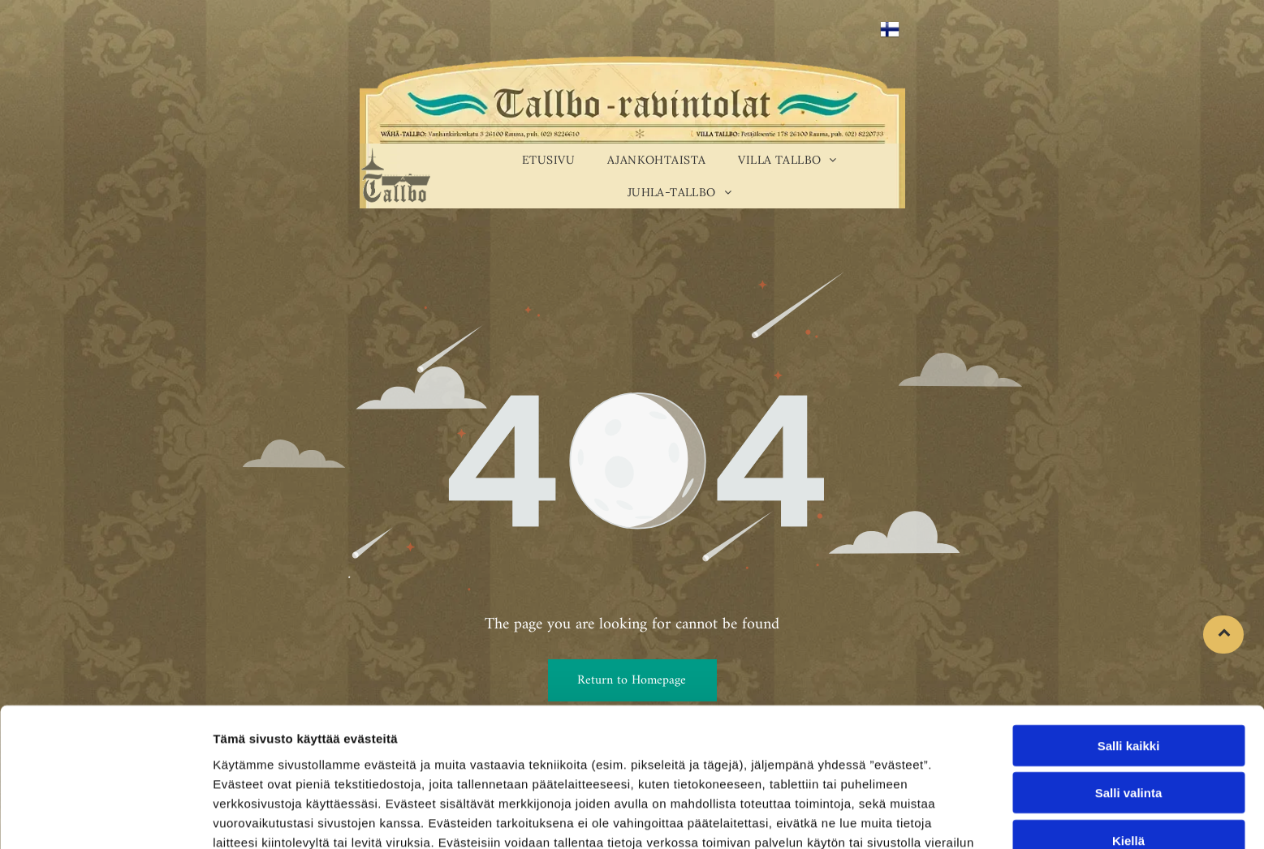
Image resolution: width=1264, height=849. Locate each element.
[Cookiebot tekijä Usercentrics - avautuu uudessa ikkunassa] (105, 817)
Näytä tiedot (868, 817)
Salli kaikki (1129, 648)
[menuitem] (548, 160)
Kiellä (1128, 743)
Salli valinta (1129, 696)
